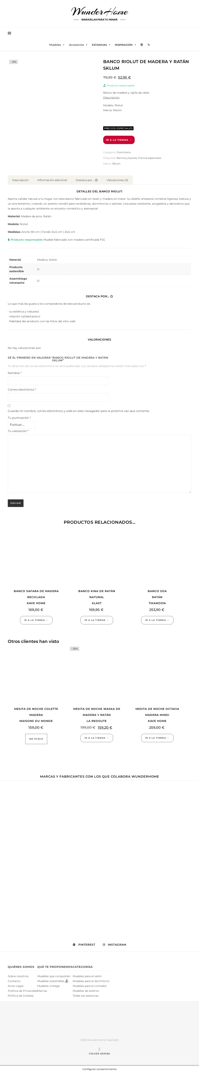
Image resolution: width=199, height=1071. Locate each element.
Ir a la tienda (117, 139)
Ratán (53, 258)
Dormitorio (124, 152)
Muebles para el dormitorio (91, 979)
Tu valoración (18, 429)
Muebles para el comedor (90, 984)
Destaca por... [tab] (87, 178)
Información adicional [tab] (52, 178)
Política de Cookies (21, 994)
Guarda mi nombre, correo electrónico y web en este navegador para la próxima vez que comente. (79, 409)
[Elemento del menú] (148, 45)
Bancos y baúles (127, 157)
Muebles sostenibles (52, 979)
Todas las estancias (85, 994)
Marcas (42, 989)
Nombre (15, 371)
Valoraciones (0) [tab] (117, 178)
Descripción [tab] (20, 178)
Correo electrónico (22, 388)
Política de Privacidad (22, 989)
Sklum (116, 163)
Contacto (14, 979)
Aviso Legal (15, 984)
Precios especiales (149, 157)
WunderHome (99, 11)
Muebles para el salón (87, 974)
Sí (38, 267)
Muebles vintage (48, 984)
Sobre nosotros (18, 974)
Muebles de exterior (86, 989)
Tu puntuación (19, 416)
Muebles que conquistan (53, 974)
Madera (42, 258)
